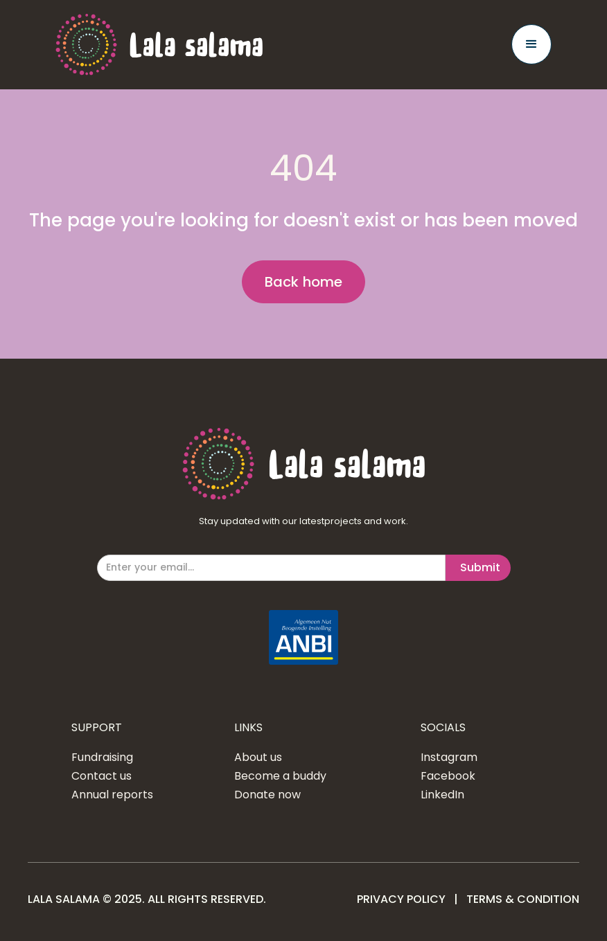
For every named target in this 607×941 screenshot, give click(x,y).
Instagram (449, 757)
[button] (531, 44)
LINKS (248, 727)
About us (258, 757)
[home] (159, 44)
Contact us (101, 776)
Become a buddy (280, 776)
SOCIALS (443, 727)
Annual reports (112, 795)
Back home (304, 282)
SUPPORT (96, 727)
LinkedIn (442, 795)
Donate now (267, 795)
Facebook (448, 776)
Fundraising (102, 757)
